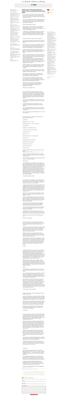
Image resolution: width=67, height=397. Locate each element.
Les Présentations (13, 12)
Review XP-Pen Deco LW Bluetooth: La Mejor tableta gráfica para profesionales (15, 53)
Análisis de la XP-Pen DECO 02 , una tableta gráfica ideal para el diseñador (15, 20)
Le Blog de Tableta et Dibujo (33, 2)
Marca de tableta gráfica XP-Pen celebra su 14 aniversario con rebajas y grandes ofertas (15, 42)
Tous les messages (50, 31)
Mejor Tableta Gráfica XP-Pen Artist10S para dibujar (14, 11)
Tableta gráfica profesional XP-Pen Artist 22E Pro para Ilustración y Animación (15, 23)
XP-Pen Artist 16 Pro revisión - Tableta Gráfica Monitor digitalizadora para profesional (14, 18)
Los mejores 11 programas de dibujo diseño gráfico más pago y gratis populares (15, 57)
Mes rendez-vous (13, 24)
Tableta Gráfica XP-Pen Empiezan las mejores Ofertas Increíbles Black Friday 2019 (15, 37)
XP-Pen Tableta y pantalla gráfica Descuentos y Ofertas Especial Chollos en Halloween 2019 (14, 39)
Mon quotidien (13, 9)
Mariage (48, 78)
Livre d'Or (50, 9)
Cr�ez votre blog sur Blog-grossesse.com (50, 77)
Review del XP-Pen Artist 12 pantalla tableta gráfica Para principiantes (15, 14)
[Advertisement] (14, 70)
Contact (50, 12)
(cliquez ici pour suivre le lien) (38, 151)
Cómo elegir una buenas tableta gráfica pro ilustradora (14, 60)
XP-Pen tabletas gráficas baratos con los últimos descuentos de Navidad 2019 (15, 45)
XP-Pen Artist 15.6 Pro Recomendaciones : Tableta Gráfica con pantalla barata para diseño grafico (15, 16)
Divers (11, 59)
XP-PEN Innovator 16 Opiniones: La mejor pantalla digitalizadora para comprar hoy (15, 30)
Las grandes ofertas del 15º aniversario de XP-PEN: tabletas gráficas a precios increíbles (14, 33)
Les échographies (13, 43)
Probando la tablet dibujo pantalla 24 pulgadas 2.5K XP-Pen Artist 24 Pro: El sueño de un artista (15, 55)
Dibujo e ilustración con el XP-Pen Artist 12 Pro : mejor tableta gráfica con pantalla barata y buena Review (15, 49)
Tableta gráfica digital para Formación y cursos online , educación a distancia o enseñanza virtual (14, 35)
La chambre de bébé (14, 51)
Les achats (12, 47)
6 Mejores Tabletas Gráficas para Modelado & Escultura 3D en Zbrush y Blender (15, 26)
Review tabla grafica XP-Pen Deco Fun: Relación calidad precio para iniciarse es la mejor (15, 28)
